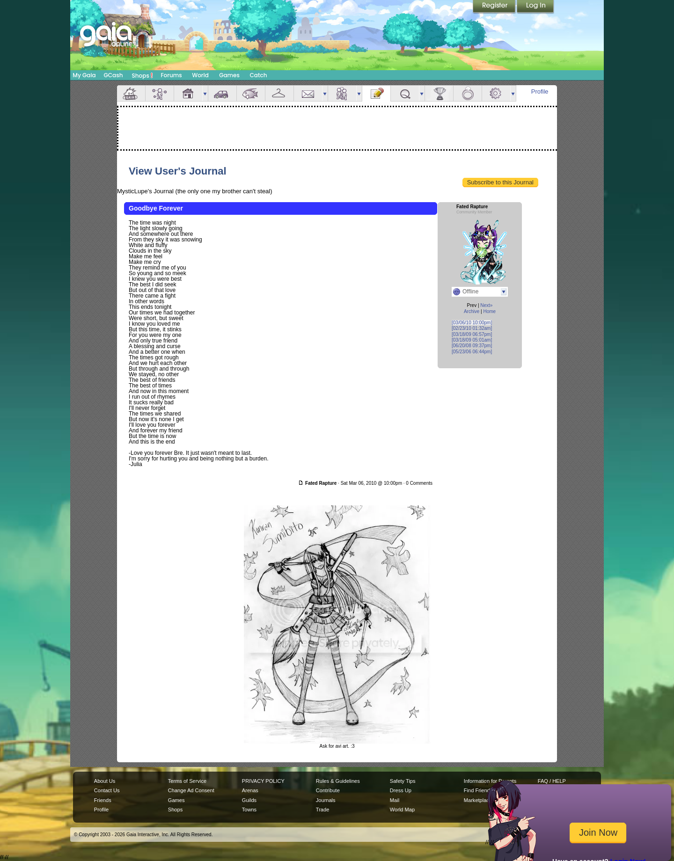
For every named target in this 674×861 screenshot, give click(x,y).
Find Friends (478, 790)
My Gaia (84, 75)
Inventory (279, 93)
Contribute (328, 790)
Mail (308, 93)
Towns (249, 809)
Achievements (439, 93)
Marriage (468, 93)
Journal (376, 93)
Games (229, 75)
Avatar (160, 93)
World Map (402, 809)
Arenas (250, 790)
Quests (405, 93)
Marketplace (478, 800)
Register (495, 7)
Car (222, 93)
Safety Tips (403, 781)
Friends (342, 93)
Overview (131, 93)
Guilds (249, 800)
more (205, 93)
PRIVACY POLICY (263, 781)
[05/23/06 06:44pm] (472, 351)
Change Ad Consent (191, 790)
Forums (171, 75)
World (200, 75)
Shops (142, 75)
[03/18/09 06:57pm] (472, 334)
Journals (326, 800)
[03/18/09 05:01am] (472, 340)
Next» (486, 305)
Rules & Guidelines (338, 781)
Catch (258, 75)
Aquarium (251, 93)
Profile (540, 91)
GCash (113, 75)
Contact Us (107, 790)
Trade (322, 809)
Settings (496, 93)
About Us (104, 781)
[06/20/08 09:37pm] (472, 345)
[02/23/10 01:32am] (472, 328)
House (188, 93)
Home (489, 311)
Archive (471, 311)
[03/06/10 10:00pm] (472, 322)
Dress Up (400, 790)
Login (535, 7)
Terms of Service (187, 781)
